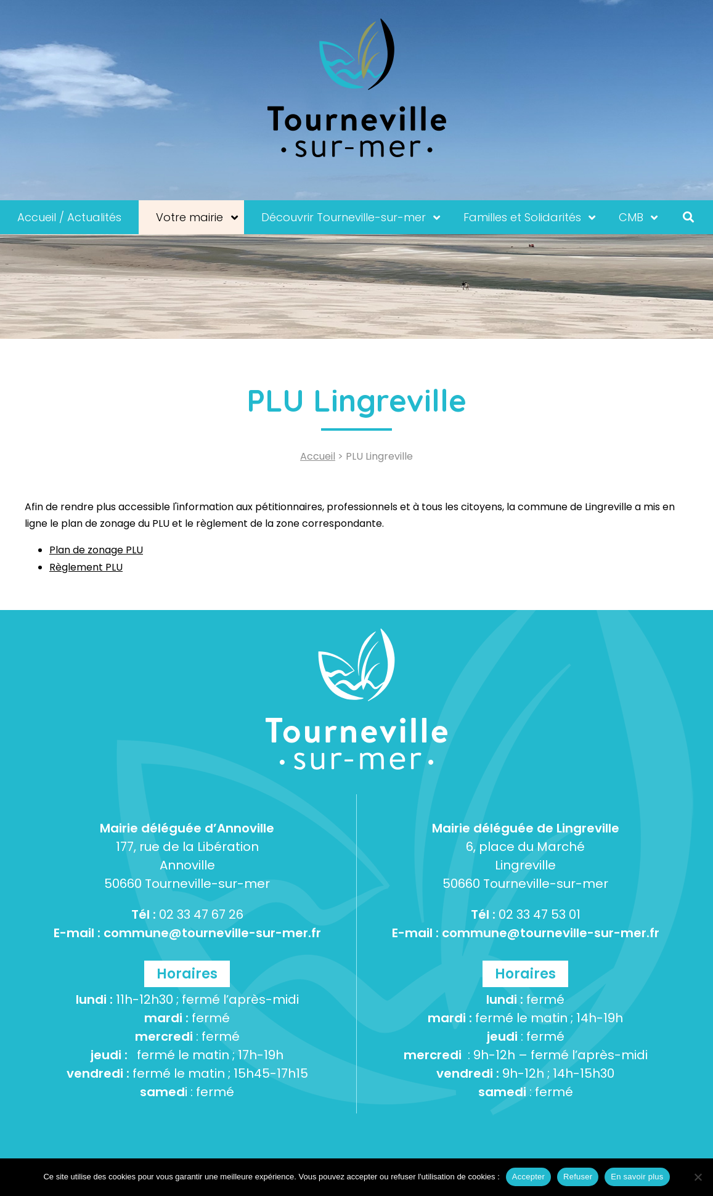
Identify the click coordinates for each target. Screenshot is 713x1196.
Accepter (528, 1176)
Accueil (317, 456)
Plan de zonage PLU (96, 550)
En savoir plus (637, 1176)
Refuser (577, 1176)
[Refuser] (697, 1177)
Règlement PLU (86, 567)
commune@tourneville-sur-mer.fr (212, 933)
